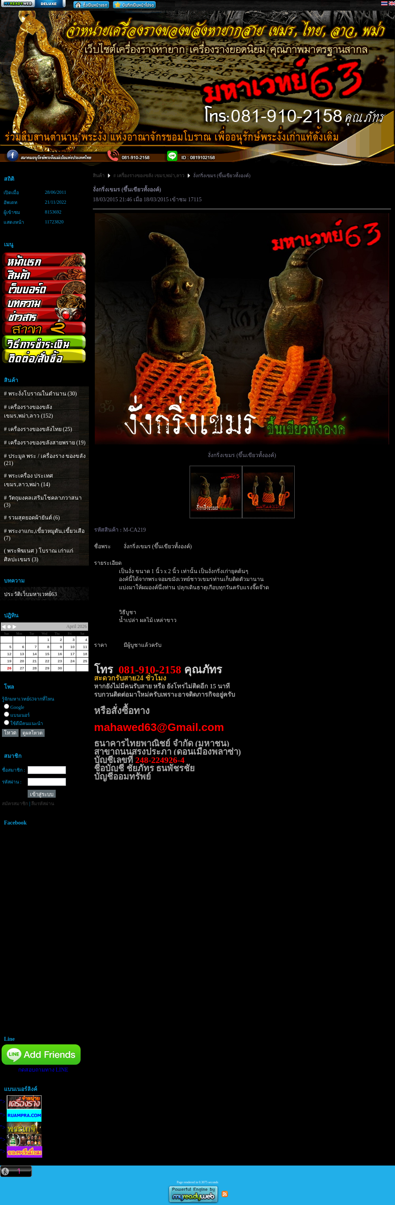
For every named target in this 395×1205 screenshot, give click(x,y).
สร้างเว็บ (33, 4)
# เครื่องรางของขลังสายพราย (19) (44, 443)
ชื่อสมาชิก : (13, 770)
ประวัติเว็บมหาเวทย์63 (30, 594)
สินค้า (99, 175)
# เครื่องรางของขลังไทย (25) (38, 429)
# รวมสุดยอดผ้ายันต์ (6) (32, 518)
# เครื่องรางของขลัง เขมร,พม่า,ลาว (148, 175)
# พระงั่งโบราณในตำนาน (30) (40, 394)
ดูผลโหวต (33, 733)
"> (20, 1102)
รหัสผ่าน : (11, 782)
